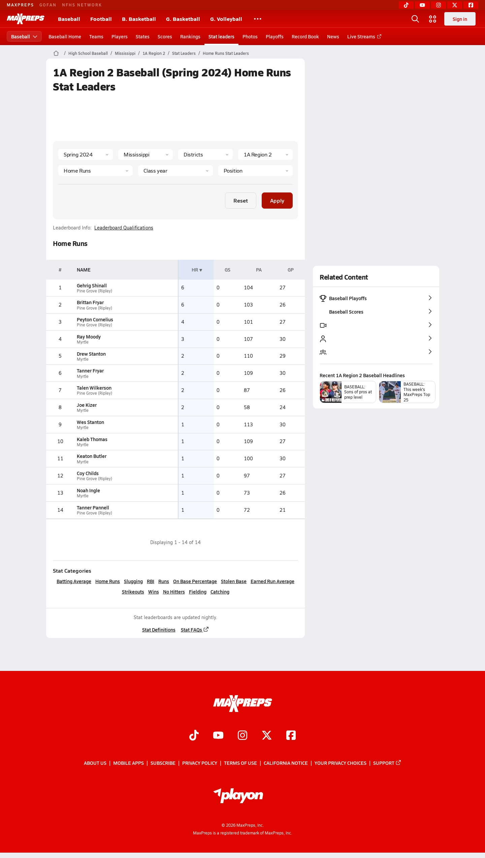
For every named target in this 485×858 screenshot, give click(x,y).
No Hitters (174, 591)
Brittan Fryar (90, 302)
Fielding (197, 591)
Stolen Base (234, 581)
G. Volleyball (226, 19)
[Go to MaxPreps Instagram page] (242, 736)
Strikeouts (133, 591)
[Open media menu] (433, 19)
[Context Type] (205, 154)
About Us (95, 763)
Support (387, 763)
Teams (96, 36)
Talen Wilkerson (94, 387)
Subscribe (163, 763)
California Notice (286, 763)
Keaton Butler (91, 456)
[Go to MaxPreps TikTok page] (194, 736)
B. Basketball (139, 19)
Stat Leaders (184, 53)
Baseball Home (64, 36)
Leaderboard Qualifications (123, 228)
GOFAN (48, 4)
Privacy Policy (199, 763)
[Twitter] (454, 5)
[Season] (85, 154)
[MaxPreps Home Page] (56, 53)
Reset (240, 200)
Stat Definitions (158, 630)
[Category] (95, 170)
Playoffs (275, 36)
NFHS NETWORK (82, 4)
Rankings (190, 36)
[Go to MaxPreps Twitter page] (266, 736)
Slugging (133, 581)
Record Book (305, 36)
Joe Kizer (87, 404)
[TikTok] (406, 5)
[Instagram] (438, 5)
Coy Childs (88, 473)
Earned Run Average (272, 581)
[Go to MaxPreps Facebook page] (291, 736)
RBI (150, 581)
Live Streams (363, 36)
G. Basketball (183, 19)
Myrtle (83, 342)
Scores (165, 36)
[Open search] (415, 19)
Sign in (460, 18)
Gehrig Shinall (92, 285)
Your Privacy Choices (340, 763)
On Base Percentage (195, 581)
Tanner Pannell (93, 507)
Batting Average (74, 581)
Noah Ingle (88, 490)
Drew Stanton (91, 353)
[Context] (265, 154)
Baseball (69, 19)
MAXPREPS (20, 4)
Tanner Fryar (90, 370)
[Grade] (175, 170)
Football (101, 19)
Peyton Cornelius (95, 319)
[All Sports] (257, 19)
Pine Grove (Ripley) (94, 290)
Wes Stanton (90, 422)
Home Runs (107, 581)
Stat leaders (221, 36)
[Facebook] (470, 5)
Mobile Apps (128, 763)
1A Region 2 (153, 53)
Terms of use (240, 763)
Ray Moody (89, 336)
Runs (163, 581)
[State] (145, 154)
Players (119, 36)
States (143, 36)
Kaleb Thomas (92, 439)
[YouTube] (422, 5)
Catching (219, 591)
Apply (277, 200)
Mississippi (125, 53)
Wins (153, 591)
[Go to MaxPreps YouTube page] (218, 736)
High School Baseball (88, 53)
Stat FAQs (195, 630)
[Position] (255, 170)
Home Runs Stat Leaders (226, 53)
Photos (250, 36)
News (333, 36)
